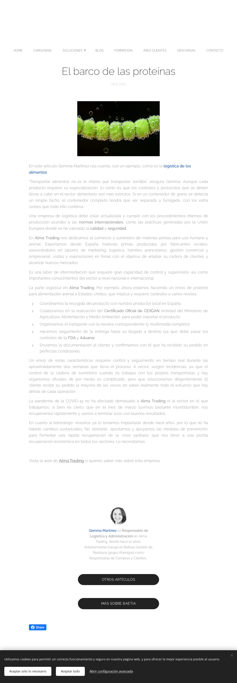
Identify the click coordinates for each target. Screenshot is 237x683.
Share (37, 627)
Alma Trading (71, 460)
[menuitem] (82, 50)
